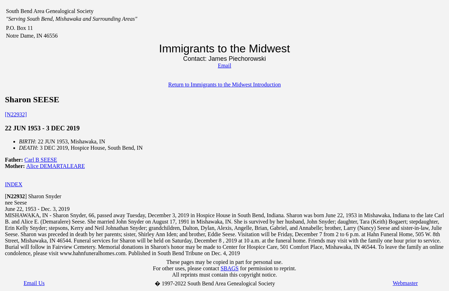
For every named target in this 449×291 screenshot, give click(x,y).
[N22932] (16, 114)
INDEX (13, 184)
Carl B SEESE (41, 160)
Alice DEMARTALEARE (55, 166)
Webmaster (405, 283)
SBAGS (230, 268)
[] (16, 196)
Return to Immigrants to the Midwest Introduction (224, 85)
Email (224, 66)
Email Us (34, 283)
